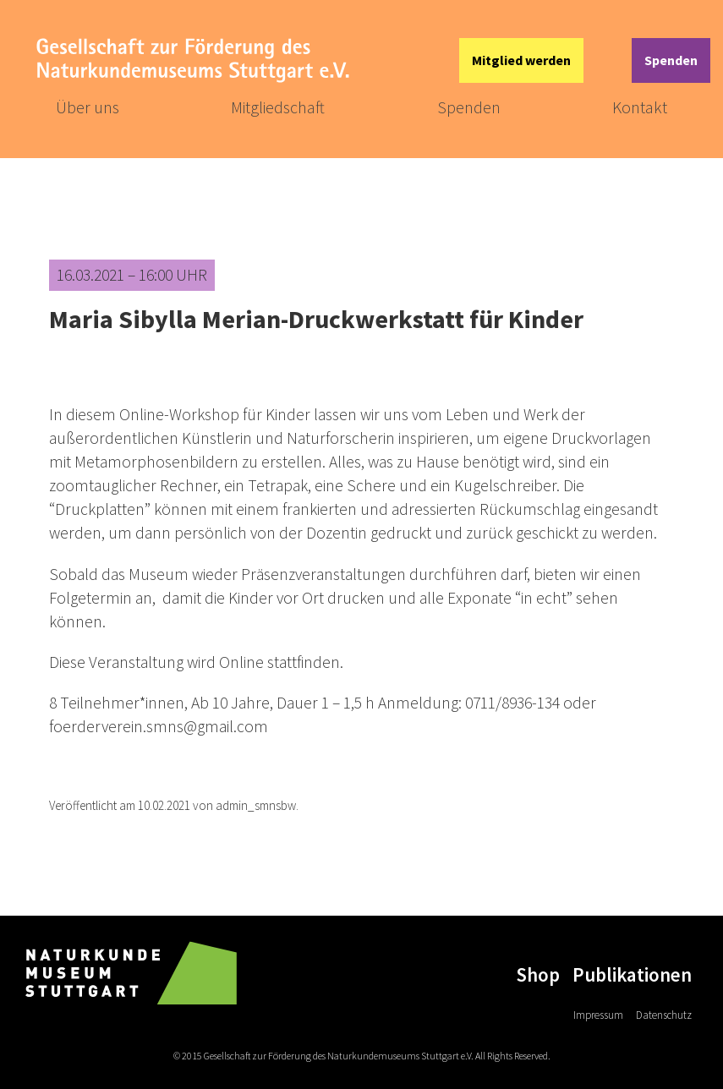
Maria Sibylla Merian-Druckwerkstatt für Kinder (316, 319)
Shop (538, 974)
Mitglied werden (521, 60)
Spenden (671, 60)
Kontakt (639, 107)
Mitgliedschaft (278, 107)
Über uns (87, 107)
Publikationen (632, 974)
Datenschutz (664, 1015)
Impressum (598, 1015)
